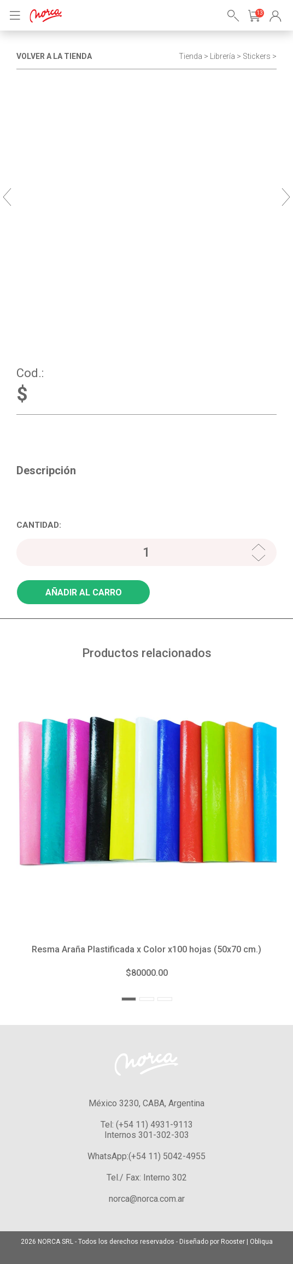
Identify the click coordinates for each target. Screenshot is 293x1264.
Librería (222, 56)
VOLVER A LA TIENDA (54, 56)
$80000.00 (147, 973)
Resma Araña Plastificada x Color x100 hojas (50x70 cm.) (146, 949)
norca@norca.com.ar (147, 1199)
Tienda (190, 56)
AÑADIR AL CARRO (83, 592)
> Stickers (254, 56)
